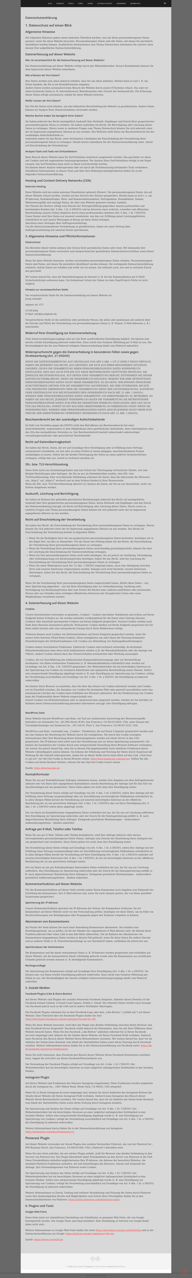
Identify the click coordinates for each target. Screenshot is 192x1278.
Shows (90, 3)
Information (135, 3)
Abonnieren (121, 3)
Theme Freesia (100, 1266)
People (71, 3)
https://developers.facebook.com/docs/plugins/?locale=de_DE (60, 1019)
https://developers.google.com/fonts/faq (118, 1230)
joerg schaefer (78, 1266)
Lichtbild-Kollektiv (104, 3)
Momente (60, 3)
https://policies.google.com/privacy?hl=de (90, 1233)
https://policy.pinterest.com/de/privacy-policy (94, 1199)
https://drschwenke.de (47, 768)
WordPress (121, 1266)
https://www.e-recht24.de (48, 1239)
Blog (50, 3)
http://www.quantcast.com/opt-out (110, 758)
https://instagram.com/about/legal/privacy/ (49, 1131)
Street (80, 3)
